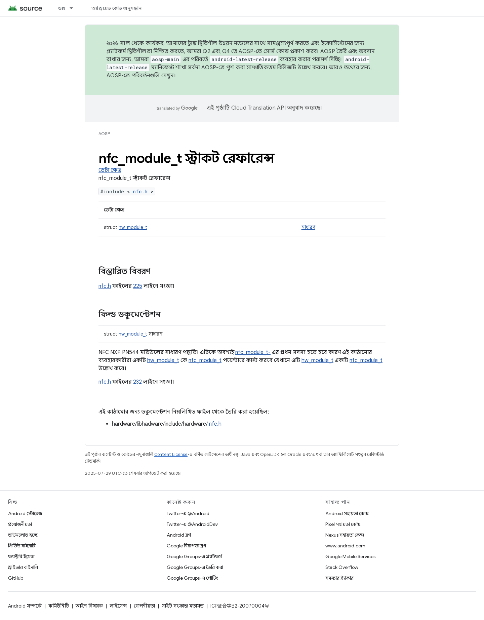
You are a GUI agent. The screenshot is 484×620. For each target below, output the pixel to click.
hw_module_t (133, 227)
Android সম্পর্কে (25, 606)
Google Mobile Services (350, 556)
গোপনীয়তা (144, 606)
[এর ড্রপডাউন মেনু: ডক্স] (74, 8)
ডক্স (62, 8)
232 (137, 382)
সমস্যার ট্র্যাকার (339, 578)
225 (137, 286)
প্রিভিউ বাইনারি (22, 546)
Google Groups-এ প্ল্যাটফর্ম (194, 556)
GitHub (15, 578)
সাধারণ (308, 227)
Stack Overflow (341, 567)
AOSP (104, 134)
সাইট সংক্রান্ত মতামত (183, 606)
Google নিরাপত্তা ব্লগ (186, 546)
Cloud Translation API (258, 108)
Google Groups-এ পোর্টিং (192, 578)
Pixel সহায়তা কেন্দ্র (343, 524)
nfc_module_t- (253, 352)
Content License (171, 454)
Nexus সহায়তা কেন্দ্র (344, 535)
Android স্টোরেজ (25, 513)
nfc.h (140, 191)
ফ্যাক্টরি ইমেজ (21, 556)
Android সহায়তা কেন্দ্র (347, 513)
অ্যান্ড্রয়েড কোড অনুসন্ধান (116, 8)
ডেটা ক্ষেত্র (109, 170)
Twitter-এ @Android (188, 513)
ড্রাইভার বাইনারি (23, 567)
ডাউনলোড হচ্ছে (23, 535)
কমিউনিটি (58, 606)
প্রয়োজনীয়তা (20, 524)
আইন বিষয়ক (89, 606)
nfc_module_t (205, 360)
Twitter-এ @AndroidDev (192, 524)
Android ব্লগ (179, 535)
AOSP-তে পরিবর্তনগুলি (133, 75)
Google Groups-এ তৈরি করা (195, 567)
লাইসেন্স (118, 606)
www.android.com (345, 546)
